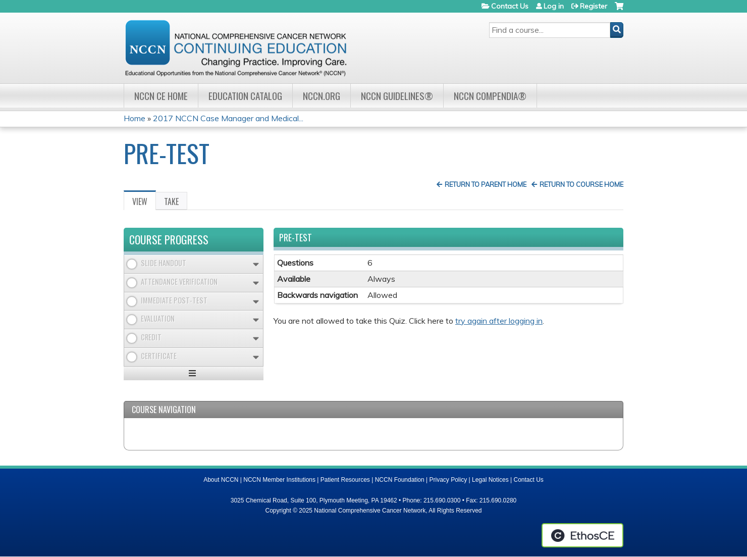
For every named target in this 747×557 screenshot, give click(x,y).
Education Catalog (245, 95)
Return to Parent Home (485, 184)
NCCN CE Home (161, 95)
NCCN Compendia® (490, 95)
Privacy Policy (448, 479)
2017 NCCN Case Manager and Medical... (228, 118)
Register (593, 6)
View (144, 203)
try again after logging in (499, 321)
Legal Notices (490, 479)
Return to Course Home (581, 184)
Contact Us (509, 6)
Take (171, 201)
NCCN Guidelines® (397, 95)
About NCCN (220, 479)
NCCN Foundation (399, 479)
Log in (554, 6)
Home (134, 118)
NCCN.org (321, 95)
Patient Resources (345, 479)
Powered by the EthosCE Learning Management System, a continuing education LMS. (582, 535)
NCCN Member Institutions (279, 479)
